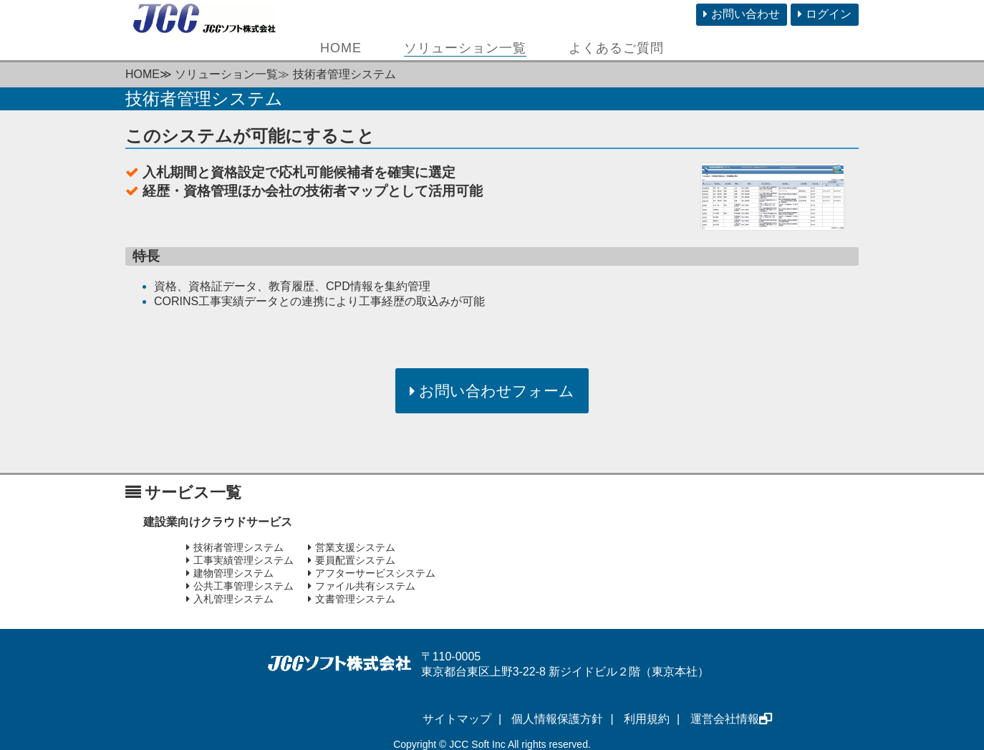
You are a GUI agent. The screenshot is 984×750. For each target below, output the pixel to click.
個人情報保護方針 (557, 719)
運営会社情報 (731, 719)
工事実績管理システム (240, 560)
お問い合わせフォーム (492, 391)
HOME (341, 48)
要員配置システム (351, 560)
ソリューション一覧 (465, 48)
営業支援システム (351, 547)
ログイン (825, 14)
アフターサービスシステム (371, 573)
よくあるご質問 (616, 48)
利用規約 (647, 719)
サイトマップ (457, 719)
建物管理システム (230, 573)
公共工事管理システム (240, 586)
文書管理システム (351, 599)
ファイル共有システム (361, 586)
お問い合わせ (741, 14)
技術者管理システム (235, 547)
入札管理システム (230, 599)
